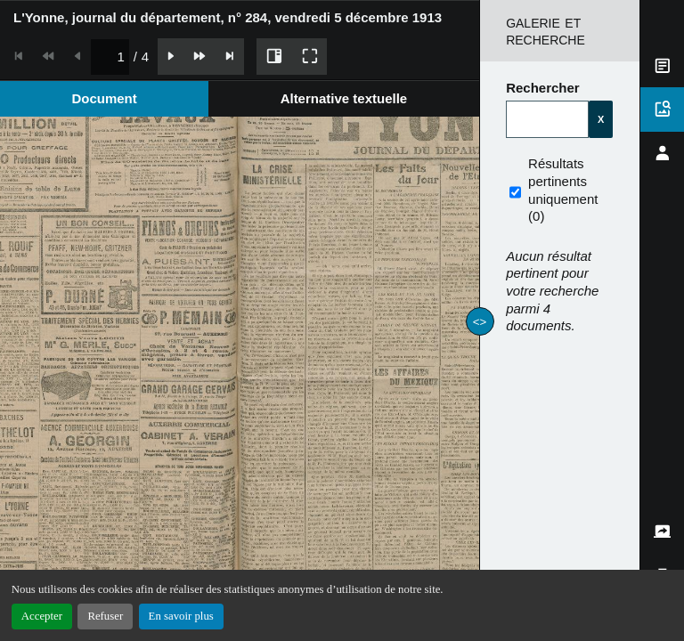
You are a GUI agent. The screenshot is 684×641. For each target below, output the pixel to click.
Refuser (105, 616)
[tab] (104, 98)
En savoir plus (181, 616)
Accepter (41, 616)
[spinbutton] (110, 56)
